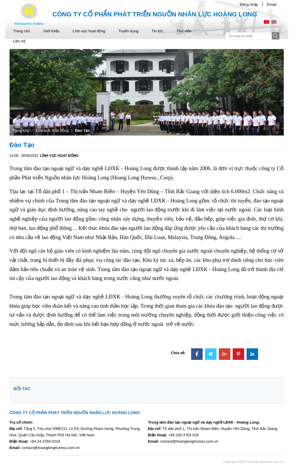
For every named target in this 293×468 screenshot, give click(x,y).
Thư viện (184, 31)
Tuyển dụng (129, 31)
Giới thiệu (51, 31)
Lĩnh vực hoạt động (89, 31)
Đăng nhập (249, 4)
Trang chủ (21, 31)
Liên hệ (19, 41)
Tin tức (157, 31)
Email (272, 4)
